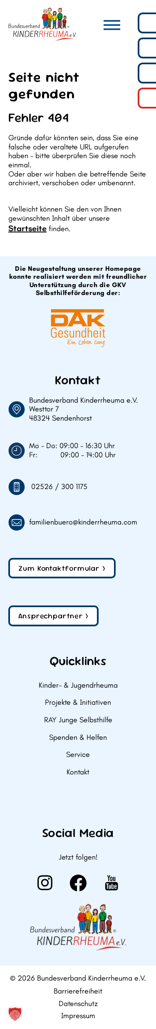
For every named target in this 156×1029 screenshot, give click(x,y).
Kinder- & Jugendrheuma (78, 685)
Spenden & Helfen (78, 737)
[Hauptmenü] (112, 25)
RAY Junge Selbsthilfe (78, 720)
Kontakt (78, 772)
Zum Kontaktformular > (62, 568)
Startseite (27, 228)
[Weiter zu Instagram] (45, 883)
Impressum (78, 1015)
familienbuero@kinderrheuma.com (83, 522)
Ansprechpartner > (53, 615)
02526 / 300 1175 (59, 486)
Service (78, 754)
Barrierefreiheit (78, 991)
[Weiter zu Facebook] (78, 883)
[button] (15, 1014)
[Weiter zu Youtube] (111, 883)
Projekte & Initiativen (78, 702)
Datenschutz (78, 1003)
